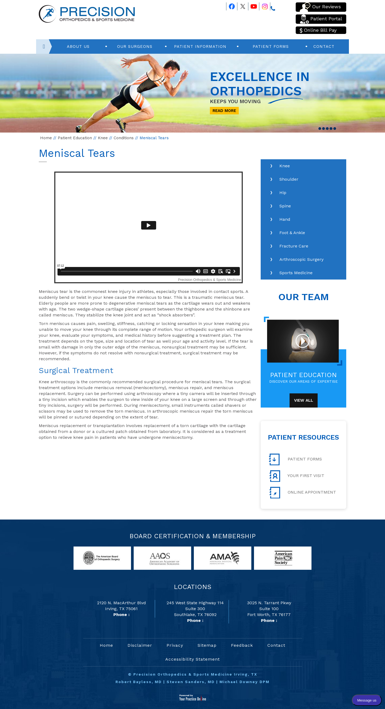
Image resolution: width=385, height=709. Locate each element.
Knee (103, 137)
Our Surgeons (134, 46)
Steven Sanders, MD (191, 682)
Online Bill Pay (318, 30)
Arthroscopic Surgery (301, 259)
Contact (323, 46)
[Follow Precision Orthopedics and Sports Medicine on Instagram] (262, 5)
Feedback (242, 645)
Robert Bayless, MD (139, 682)
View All (303, 400)
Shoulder (288, 179)
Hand (284, 219)
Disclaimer (140, 645)
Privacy (175, 645)
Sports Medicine (296, 272)
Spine (285, 205)
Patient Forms (271, 46)
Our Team (303, 297)
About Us (78, 46)
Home (46, 137)
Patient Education (75, 137)
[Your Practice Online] (192, 697)
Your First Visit (296, 476)
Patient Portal (321, 19)
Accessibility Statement (192, 659)
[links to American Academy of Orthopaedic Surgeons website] (162, 557)
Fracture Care (293, 246)
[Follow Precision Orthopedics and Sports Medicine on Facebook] (229, 5)
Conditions (124, 137)
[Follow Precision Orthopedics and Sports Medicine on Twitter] (240, 5)
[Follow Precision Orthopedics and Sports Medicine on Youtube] (251, 5)
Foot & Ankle (292, 232)
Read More (224, 110)
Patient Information (200, 46)
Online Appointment (302, 492)
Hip (282, 192)
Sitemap (207, 645)
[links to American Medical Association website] (222, 557)
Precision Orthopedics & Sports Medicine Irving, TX (195, 674)
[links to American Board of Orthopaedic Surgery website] (102, 557)
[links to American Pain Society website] (282, 557)
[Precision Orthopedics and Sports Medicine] (87, 13)
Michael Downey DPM (245, 682)
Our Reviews (320, 7)
